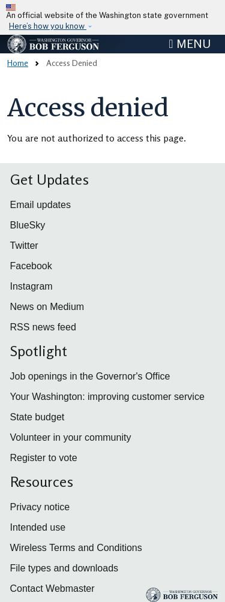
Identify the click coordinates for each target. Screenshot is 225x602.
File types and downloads (64, 568)
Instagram (31, 286)
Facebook (31, 266)
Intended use (38, 527)
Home (17, 63)
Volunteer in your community (70, 437)
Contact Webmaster (52, 588)
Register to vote (43, 458)
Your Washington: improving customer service (107, 397)
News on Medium (47, 307)
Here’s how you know (47, 26)
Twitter (24, 245)
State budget (37, 417)
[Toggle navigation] (189, 44)
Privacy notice (40, 507)
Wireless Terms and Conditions (76, 548)
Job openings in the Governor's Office (90, 376)
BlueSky (28, 225)
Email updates (40, 205)
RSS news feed (43, 327)
